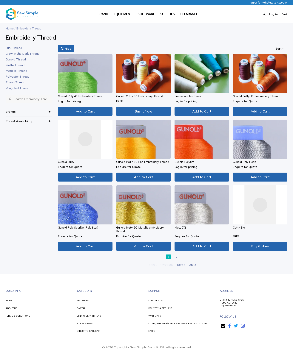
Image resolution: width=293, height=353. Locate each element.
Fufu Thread (14, 48)
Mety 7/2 (180, 227)
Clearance (189, 14)
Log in (273, 14)
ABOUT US (11, 308)
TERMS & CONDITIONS (18, 315)
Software (146, 14)
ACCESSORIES (85, 323)
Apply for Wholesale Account (268, 2)
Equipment (123, 14)
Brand (103, 14)
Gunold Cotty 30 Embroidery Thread (139, 96)
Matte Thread (15, 65)
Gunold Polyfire (184, 162)
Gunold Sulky (66, 162)
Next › (181, 264)
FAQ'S (151, 330)
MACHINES (83, 300)
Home (10, 28)
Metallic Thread (16, 71)
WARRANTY (154, 315)
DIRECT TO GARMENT (88, 330)
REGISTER (161, 323)
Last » (193, 264)
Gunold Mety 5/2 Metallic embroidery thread (140, 229)
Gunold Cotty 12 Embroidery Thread (256, 96)
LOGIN (151, 323)
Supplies (167, 14)
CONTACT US (155, 300)
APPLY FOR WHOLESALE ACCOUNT (187, 323)
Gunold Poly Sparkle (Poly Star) (78, 227)
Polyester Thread (17, 76)
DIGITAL (81, 308)
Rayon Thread (15, 82)
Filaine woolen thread (188, 96)
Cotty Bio (239, 227)
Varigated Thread (17, 88)
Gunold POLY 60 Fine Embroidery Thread (142, 162)
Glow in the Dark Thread (22, 53)
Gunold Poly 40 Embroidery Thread (80, 96)
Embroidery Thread (28, 28)
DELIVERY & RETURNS (160, 308)
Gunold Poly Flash (244, 162)
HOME (9, 300)
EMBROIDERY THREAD (89, 315)
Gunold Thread (16, 59)
